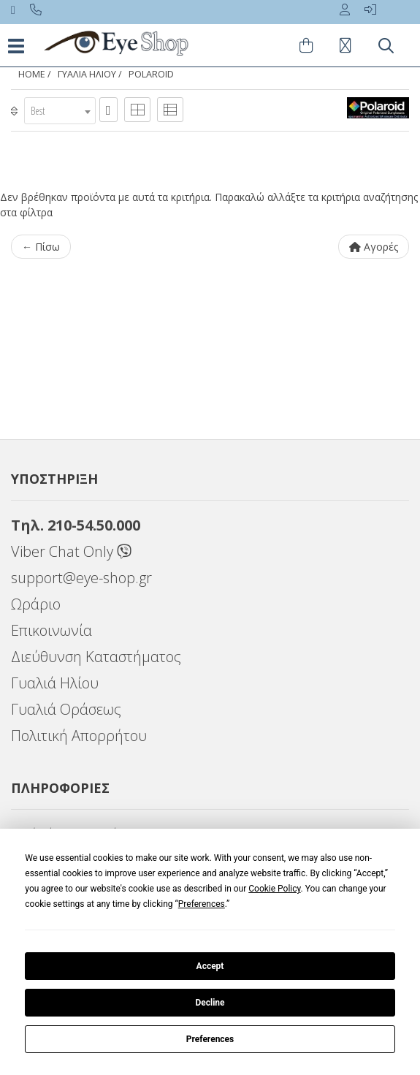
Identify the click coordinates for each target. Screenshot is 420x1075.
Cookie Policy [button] (274, 889)
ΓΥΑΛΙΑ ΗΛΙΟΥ (87, 74)
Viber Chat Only (71, 551)
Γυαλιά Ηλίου (55, 683)
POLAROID (151, 74)
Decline (209, 1003)
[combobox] (60, 110)
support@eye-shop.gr (81, 578)
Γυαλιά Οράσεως (66, 709)
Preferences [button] (201, 904)
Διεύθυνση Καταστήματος (96, 656)
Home (31, 74)
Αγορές (373, 247)
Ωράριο (36, 604)
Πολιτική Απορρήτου (79, 735)
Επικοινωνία (51, 630)
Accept (210, 966)
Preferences (210, 1039)
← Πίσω (41, 247)
